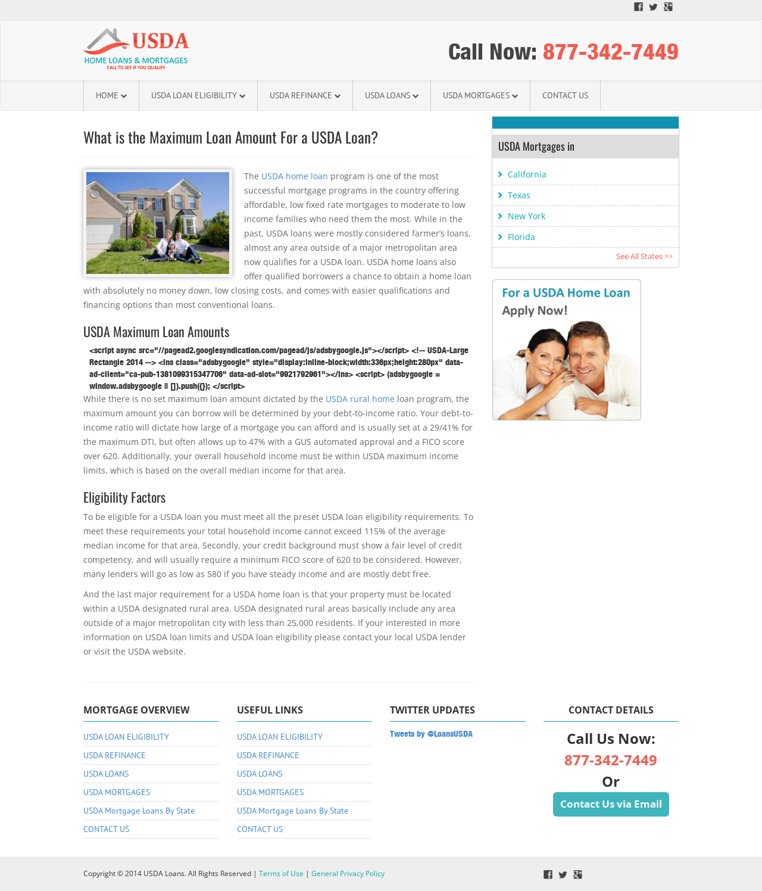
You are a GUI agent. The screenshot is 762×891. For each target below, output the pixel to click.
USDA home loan (294, 176)
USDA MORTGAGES (480, 95)
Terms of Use (281, 873)
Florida (521, 236)
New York (526, 216)
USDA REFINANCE (305, 95)
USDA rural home (360, 398)
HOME (111, 95)
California (527, 174)
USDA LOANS (392, 95)
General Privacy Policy (348, 873)
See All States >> (644, 256)
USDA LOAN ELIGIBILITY (198, 95)
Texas (519, 195)
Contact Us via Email (611, 804)
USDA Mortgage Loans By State (139, 810)
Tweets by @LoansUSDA (431, 733)
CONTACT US (565, 95)
